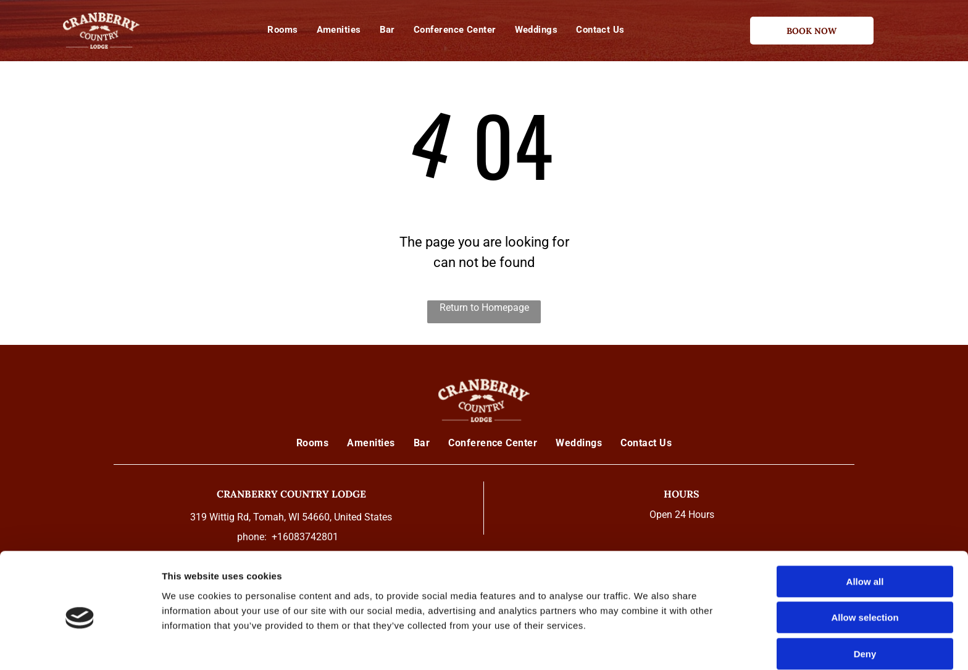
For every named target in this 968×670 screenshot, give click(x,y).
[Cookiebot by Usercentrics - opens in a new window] (80, 646)
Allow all (865, 529)
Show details (648, 645)
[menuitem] (282, 30)
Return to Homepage (484, 307)
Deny (865, 601)
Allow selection (864, 565)
